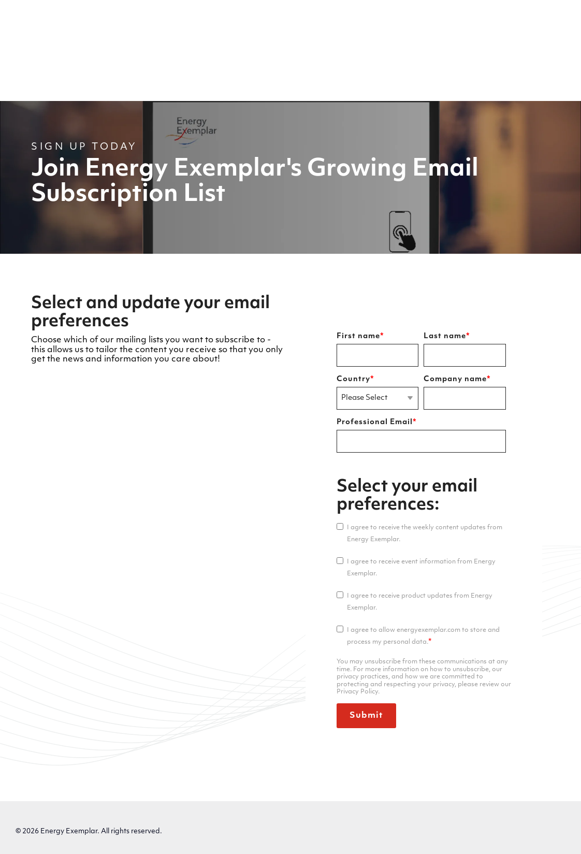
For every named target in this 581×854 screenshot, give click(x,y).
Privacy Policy (44, 826)
